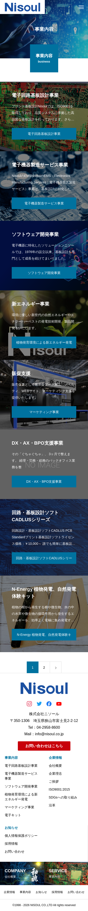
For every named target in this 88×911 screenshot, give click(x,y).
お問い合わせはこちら (44, 746)
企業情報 (55, 758)
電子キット (13, 815)
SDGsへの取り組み (63, 797)
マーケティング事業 (19, 807)
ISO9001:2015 (59, 789)
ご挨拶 (54, 781)
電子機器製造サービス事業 (21, 776)
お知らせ (11, 828)
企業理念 (55, 773)
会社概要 (55, 765)
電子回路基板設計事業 (21, 765)
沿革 (52, 805)
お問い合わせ (14, 851)
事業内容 (11, 758)
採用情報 (11, 843)
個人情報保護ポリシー (21, 835)
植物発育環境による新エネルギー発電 (21, 796)
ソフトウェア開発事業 (21, 786)
